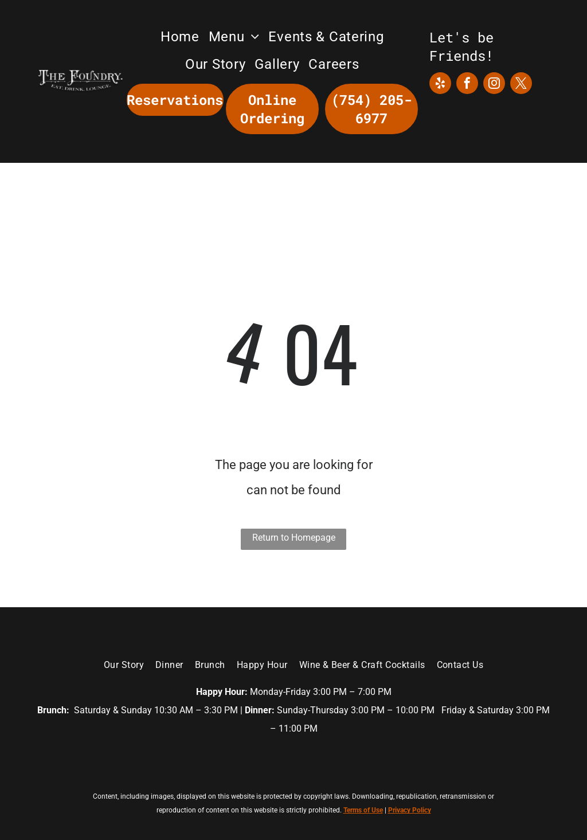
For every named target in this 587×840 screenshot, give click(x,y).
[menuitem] (180, 36)
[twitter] (521, 84)
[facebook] (467, 84)
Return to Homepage (293, 537)
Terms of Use (363, 810)
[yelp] (440, 84)
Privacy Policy (409, 810)
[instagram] (494, 84)
